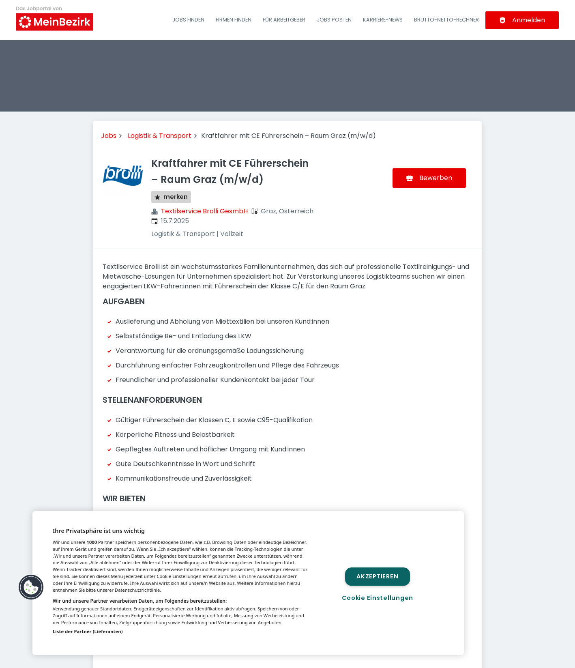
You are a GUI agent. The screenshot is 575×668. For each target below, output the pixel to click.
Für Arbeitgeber (284, 19)
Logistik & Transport (159, 135)
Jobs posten (334, 19)
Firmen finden (233, 19)
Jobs (108, 135)
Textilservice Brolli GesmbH (204, 211)
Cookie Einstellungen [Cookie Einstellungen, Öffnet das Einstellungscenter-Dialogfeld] (377, 598)
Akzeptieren (377, 576)
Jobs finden (188, 19)
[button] (31, 587)
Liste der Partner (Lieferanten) (88, 631)
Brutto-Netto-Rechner (446, 19)
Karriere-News (383, 19)
